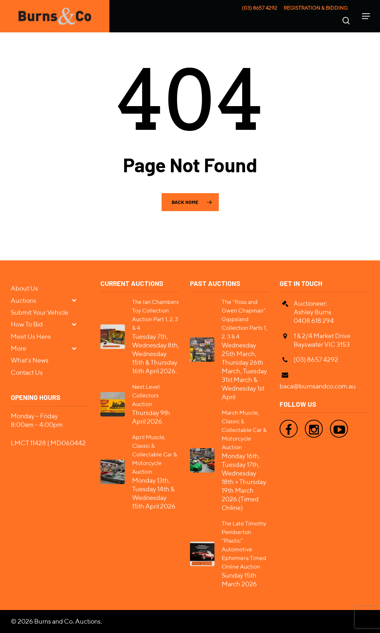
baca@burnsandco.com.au (318, 386)
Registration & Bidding (316, 8)
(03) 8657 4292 (259, 8)
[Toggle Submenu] (77, 300)
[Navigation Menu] (366, 16)
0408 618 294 (314, 320)
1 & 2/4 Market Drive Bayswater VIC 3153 (322, 340)
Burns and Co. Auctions (67, 621)
